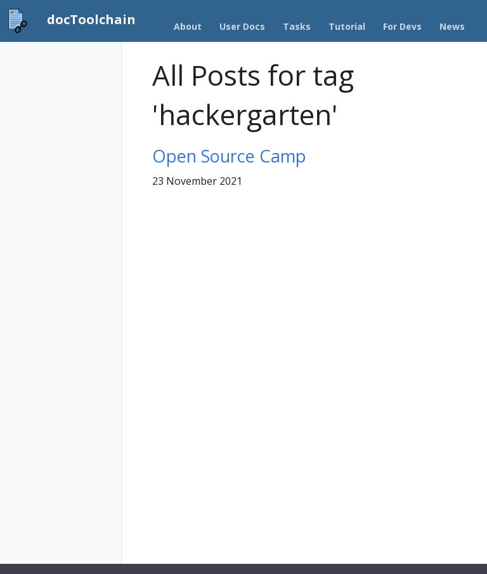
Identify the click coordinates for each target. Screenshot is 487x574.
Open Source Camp (229, 156)
